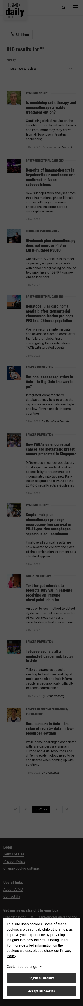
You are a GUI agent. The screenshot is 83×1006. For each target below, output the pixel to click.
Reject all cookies (41, 978)
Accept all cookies (41, 991)
